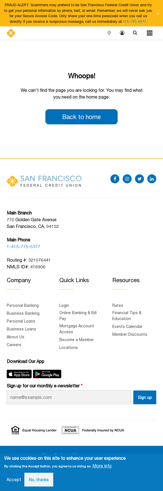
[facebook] (114, 178)
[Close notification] (158, 13)
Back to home (81, 116)
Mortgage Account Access (76, 328)
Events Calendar (127, 326)
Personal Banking (23, 305)
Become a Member (76, 339)
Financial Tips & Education (126, 315)
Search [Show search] (135, 33)
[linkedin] (151, 178)
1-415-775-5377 (23, 246)
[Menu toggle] (149, 33)
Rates (117, 305)
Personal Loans (21, 321)
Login (122, 33)
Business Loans (21, 328)
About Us (15, 336)
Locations (109, 33)
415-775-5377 (134, 21)
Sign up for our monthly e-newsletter (43, 385)
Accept (13, 479)
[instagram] (127, 178)
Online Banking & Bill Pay (78, 315)
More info (102, 465)
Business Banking (23, 313)
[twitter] (139, 178)
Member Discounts (129, 334)
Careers (14, 344)
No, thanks (39, 479)
